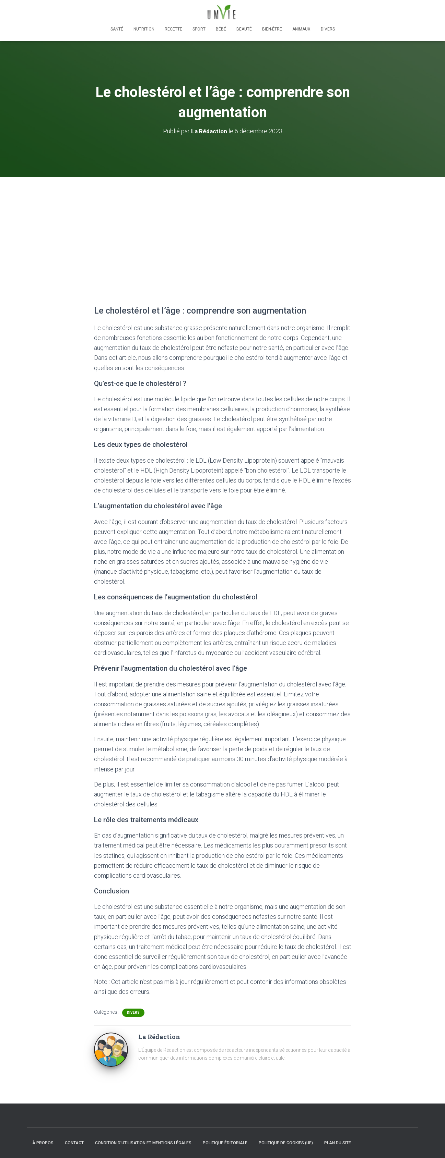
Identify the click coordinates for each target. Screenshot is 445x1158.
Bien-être (272, 29)
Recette (173, 29)
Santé (116, 29)
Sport (199, 29)
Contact (74, 1143)
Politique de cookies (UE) (286, 1143)
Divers (328, 29)
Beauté (244, 29)
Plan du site (337, 1143)
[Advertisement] (223, 229)
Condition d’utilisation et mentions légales (143, 1143)
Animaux (301, 29)
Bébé (221, 29)
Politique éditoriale (225, 1143)
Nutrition (143, 29)
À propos (43, 1143)
